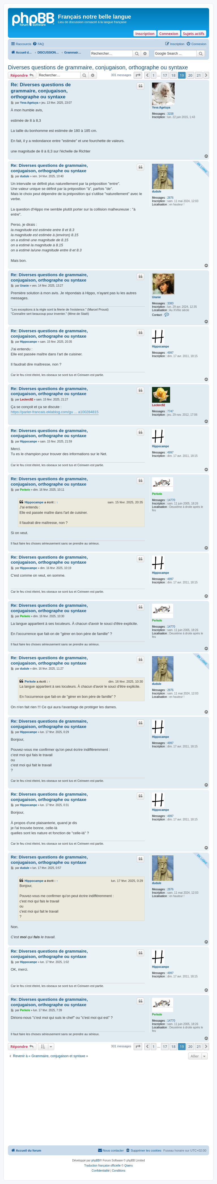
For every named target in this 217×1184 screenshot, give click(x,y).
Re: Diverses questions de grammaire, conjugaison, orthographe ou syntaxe (41, 90)
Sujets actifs (193, 33)
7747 (170, 411)
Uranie (156, 297)
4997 (170, 352)
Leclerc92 (158, 405)
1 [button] (154, 75)
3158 (170, 113)
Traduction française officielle (102, 1165)
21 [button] (199, 75)
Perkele (157, 493)
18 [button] (173, 75)
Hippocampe (160, 346)
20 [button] (190, 75)
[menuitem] (38, 44)
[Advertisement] (108, 1103)
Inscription (144, 33)
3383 (170, 303)
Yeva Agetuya (161, 107)
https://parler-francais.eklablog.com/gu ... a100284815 (55, 412)
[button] (138, 75)
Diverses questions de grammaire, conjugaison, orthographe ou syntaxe (98, 67)
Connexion (168, 33)
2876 (170, 197)
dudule (156, 191)
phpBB (95, 1160)
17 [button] (165, 75)
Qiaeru (128, 1165)
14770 (171, 500)
